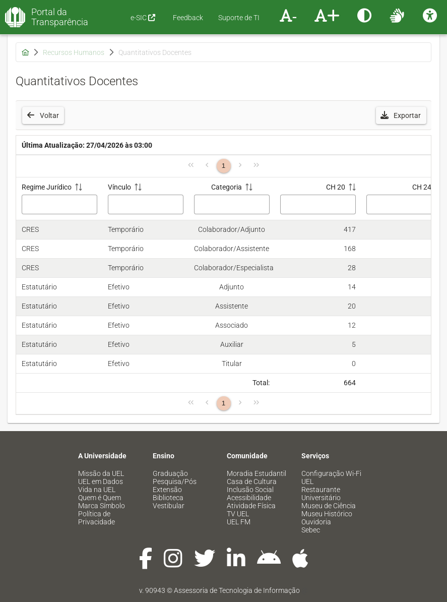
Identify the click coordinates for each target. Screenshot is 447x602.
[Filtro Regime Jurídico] (59, 204)
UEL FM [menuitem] (238, 522)
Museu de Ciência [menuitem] (328, 506)
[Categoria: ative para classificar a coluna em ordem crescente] (231, 198)
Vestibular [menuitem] (168, 506)
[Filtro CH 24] (404, 204)
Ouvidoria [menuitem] (316, 522)
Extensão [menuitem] (167, 490)
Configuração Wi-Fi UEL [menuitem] (331, 477)
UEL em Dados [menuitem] (100, 481)
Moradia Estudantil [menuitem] (256, 473)
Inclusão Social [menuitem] (250, 490)
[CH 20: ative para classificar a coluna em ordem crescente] (318, 198)
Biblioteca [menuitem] (168, 498)
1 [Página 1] (223, 165)
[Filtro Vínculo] (145, 204)
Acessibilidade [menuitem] (249, 498)
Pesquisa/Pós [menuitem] (175, 481)
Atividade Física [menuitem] (251, 506)
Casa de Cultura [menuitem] (252, 481)
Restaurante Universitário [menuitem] (321, 494)
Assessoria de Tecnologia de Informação (237, 590)
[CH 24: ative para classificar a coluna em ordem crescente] (404, 198)
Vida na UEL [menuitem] (96, 490)
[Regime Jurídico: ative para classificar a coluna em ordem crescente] (59, 198)
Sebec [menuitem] (310, 530)
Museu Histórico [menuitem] (326, 514)
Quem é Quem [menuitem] (99, 498)
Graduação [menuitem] (170, 473)
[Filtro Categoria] (232, 204)
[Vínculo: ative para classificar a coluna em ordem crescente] (145, 198)
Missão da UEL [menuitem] (101, 473)
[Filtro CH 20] (318, 204)
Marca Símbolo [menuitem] (101, 506)
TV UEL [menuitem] (238, 514)
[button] (401, 115)
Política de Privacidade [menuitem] (96, 518)
